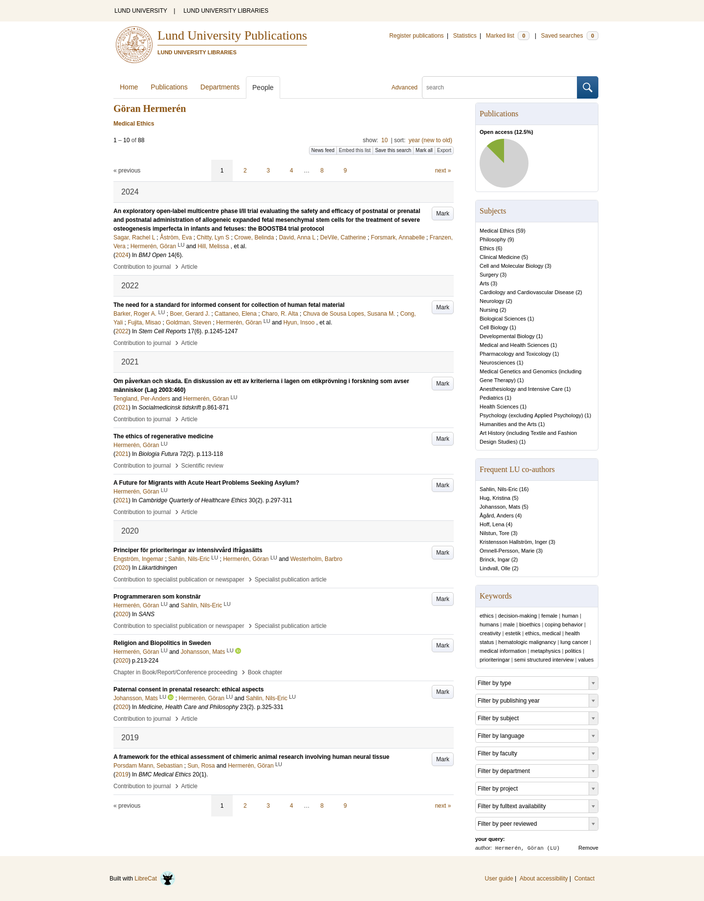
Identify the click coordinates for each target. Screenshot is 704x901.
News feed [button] (322, 150)
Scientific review (202, 465)
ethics (487, 616)
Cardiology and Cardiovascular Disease (527, 292)
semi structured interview (544, 660)
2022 (122, 331)
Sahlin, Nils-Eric (499, 489)
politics (573, 651)
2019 (122, 774)
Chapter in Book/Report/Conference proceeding (175, 672)
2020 (122, 567)
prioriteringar (495, 660)
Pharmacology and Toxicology (515, 354)
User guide (499, 878)
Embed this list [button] (355, 150)
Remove (588, 848)
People (263, 87)
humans (489, 624)
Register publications (416, 35)
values (586, 660)
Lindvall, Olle (495, 568)
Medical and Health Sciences (514, 345)
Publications (169, 87)
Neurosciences (497, 362)
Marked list (507, 35)
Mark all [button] (424, 150)
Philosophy (493, 239)
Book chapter (265, 672)
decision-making (517, 616)
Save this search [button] (393, 150)
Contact (584, 878)
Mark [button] (442, 213)
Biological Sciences (503, 319)
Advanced (405, 87)
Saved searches (569, 35)
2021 (122, 407)
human (570, 616)
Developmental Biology (507, 336)
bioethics (529, 624)
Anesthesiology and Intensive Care (521, 389)
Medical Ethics (497, 231)
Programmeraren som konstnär (157, 596)
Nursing (489, 310)
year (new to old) (430, 140)
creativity (490, 633)
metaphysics (545, 651)
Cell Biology (494, 327)
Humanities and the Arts (508, 424)
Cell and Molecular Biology (511, 266)
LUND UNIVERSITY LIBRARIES (225, 10)
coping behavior (564, 624)
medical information (503, 651)
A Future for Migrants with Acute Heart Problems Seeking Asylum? (206, 482)
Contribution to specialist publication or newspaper (178, 579)
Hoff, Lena (492, 524)
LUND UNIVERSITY (140, 10)
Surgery (489, 275)
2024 (122, 255)
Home (129, 87)
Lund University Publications (232, 35)
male (509, 624)
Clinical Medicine (500, 257)
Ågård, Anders (497, 515)
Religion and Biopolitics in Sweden (162, 643)
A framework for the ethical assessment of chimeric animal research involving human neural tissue (251, 756)
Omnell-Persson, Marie (507, 551)
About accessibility (544, 878)
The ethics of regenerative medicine (163, 436)
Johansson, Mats (500, 507)
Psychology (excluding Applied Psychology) (531, 415)
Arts (484, 283)
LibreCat (155, 878)
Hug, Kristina (495, 498)
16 (524, 489)
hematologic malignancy (527, 642)
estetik (513, 633)
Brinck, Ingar (495, 559)
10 (384, 140)
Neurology (492, 301)
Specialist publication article (291, 579)
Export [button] (444, 150)
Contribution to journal (142, 266)
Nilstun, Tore (494, 533)
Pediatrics (491, 398)
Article (189, 266)
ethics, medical (543, 633)
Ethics (487, 248)
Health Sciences (499, 406)
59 (521, 231)
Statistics (465, 35)
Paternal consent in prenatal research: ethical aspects (188, 689)
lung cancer (574, 642)
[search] (499, 87)
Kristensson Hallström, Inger (513, 542)
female (549, 616)
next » (443, 170)
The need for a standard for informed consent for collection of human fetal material (229, 304)
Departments (220, 87)
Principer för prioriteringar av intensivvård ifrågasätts (188, 550)
